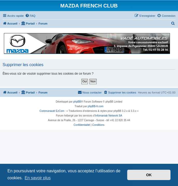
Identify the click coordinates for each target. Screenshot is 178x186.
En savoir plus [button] (38, 178)
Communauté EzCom (51, 111)
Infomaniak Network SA (108, 115)
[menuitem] (30, 16)
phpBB (77, 101)
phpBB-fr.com (96, 106)
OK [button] (149, 175)
